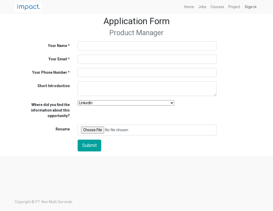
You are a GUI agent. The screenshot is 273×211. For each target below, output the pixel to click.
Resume (63, 129)
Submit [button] (89, 145)
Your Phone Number (49, 72)
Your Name (57, 46)
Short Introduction (54, 86)
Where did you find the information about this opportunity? (50, 110)
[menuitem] (189, 7)
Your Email (58, 59)
